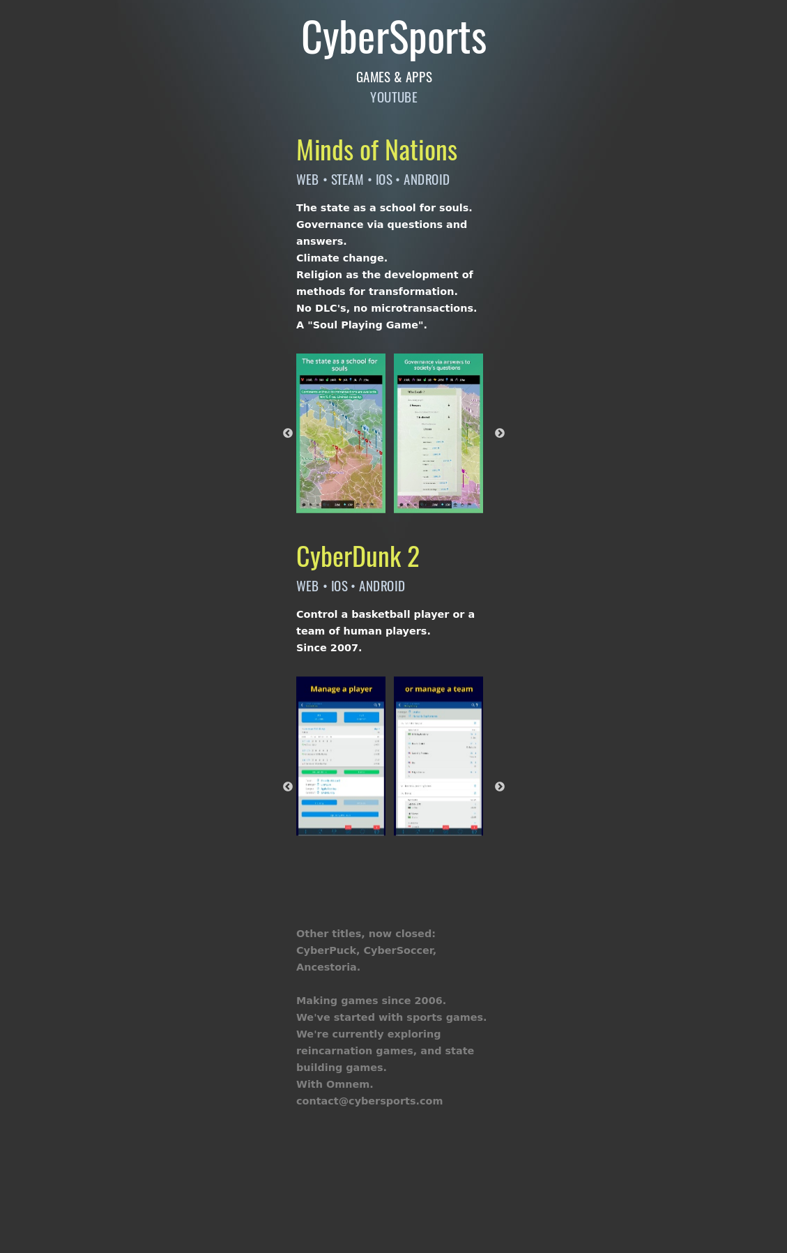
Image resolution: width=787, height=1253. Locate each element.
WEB (307, 178)
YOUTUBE (393, 96)
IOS (383, 178)
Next (499, 433)
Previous (287, 433)
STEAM (346, 178)
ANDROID (427, 178)
